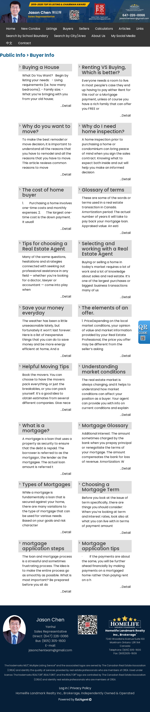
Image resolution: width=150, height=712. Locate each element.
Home (10, 28)
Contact (24, 43)
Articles (124, 28)
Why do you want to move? (46, 129)
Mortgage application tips (100, 546)
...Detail (65, 105)
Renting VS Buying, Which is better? (104, 70)
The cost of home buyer (43, 192)
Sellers (84, 28)
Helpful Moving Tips (45, 366)
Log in (63, 688)
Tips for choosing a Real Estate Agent (44, 246)
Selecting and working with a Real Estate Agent (105, 248)
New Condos (30, 28)
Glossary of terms (103, 190)
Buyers (68, 28)
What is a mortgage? (35, 428)
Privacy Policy (80, 688)
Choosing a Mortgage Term (100, 487)
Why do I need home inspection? (103, 129)
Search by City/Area (70, 36)
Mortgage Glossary (105, 425)
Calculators (104, 28)
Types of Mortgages (46, 484)
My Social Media (123, 36)
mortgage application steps (43, 546)
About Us (98, 36)
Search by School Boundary (27, 36)
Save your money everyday (43, 310)
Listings (51, 28)
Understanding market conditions (104, 369)
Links (140, 28)
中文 (9, 43)
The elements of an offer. (105, 310)
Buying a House (40, 67)
